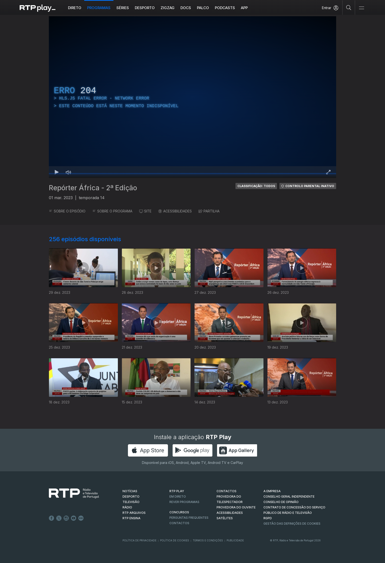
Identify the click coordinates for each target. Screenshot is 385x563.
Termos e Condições (208, 540)
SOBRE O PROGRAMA (112, 211)
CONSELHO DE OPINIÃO (281, 502)
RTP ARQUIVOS (134, 513)
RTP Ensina (131, 518)
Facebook (51, 518)
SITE (145, 211)
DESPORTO (131, 496)
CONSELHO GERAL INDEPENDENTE (289, 496)
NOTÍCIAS (130, 491)
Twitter (59, 518)
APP (244, 7)
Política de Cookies (174, 540)
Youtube (73, 518)
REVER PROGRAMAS (184, 502)
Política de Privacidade (139, 540)
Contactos (179, 523)
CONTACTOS (226, 491)
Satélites (225, 518)
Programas (98, 7)
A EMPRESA (272, 491)
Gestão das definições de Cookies (291, 523)
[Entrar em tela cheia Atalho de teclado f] (328, 172)
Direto (74, 7)
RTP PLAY (176, 491)
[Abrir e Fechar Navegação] (361, 8)
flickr (81, 518)
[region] (192, 97)
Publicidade (235, 540)
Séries (122, 7)
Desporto (145, 7)
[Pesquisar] (349, 7)
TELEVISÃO (131, 502)
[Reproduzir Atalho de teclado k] (57, 172)
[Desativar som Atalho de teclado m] (68, 172)
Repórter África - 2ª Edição (93, 188)
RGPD (267, 518)
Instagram (66, 518)
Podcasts (225, 7)
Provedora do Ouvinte (236, 507)
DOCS (185, 7)
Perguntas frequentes (188, 517)
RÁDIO (127, 507)
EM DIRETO (177, 496)
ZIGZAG (168, 7)
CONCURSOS (179, 512)
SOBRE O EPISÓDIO (67, 211)
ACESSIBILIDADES (175, 211)
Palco (203, 7)
